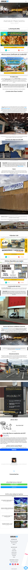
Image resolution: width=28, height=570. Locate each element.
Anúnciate (14, 555)
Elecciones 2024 (14, 542)
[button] (26, 1)
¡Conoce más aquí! (14, 47)
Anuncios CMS (14, 552)
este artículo (6, 328)
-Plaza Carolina (20, 166)
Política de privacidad (14, 561)
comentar (14, 454)
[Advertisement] (14, 99)
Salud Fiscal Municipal (14, 541)
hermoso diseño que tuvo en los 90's (12, 447)
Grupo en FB (14, 550)
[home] (5, 1)
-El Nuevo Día (17, 349)
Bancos (14, 544)
